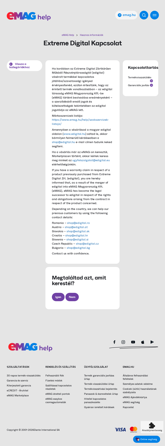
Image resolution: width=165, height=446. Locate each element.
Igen (58, 297)
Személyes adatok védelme (138, 384)
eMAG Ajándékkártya (135, 397)
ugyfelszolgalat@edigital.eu (91, 160)
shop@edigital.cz (87, 244)
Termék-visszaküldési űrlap (99, 384)
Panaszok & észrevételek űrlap (101, 394)
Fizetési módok (53, 380)
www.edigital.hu (74, 134)
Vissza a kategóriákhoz (19, 65)
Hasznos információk (91, 35)
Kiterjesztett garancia (19, 385)
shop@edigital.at (76, 227)
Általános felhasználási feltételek (135, 377)
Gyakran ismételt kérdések (99, 407)
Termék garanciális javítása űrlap (99, 377)
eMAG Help (68, 35)
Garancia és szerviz (17, 380)
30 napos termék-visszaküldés (23, 375)
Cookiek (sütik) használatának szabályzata (140, 390)
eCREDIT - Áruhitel (17, 390)
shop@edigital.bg (78, 248)
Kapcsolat (128, 407)
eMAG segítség (131, 402)
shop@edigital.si (77, 239)
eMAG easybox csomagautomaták (55, 400)
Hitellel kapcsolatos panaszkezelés (95, 400)
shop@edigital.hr (76, 235)
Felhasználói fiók (54, 375)
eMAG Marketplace (18, 395)
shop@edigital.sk (78, 231)
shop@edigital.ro (78, 223)
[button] (152, 427)
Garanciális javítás (140, 85)
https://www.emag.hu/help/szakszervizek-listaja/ (80, 122)
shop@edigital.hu (63, 142)
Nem (72, 297)
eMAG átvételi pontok (57, 394)
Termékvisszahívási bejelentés (100, 389)
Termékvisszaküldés (140, 78)
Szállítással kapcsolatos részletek (58, 387)
